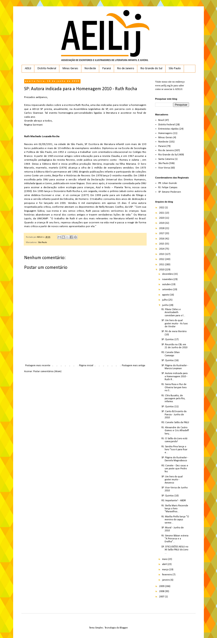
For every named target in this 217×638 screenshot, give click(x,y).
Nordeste (90, 68)
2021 (162, 213)
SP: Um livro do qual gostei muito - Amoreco (172, 479)
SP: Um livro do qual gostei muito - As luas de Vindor (174, 323)
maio (165, 559)
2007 (162, 596)
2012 (162, 259)
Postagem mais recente (37, 365)
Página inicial (86, 365)
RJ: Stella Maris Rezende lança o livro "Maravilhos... (174, 508)
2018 (162, 228)
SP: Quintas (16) (170, 360)
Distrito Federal (47, 68)
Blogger (124, 628)
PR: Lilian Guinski (167, 183)
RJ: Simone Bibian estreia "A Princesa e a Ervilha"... (174, 538)
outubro (166, 284)
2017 (162, 233)
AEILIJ (28, 68)
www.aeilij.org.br (164, 85)
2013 (162, 254)
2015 (162, 244)
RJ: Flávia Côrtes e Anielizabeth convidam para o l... (173, 312)
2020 (162, 218)
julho (165, 300)
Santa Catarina (166, 159)
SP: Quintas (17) (170, 339)
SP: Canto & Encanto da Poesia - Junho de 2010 (173, 414)
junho (165, 305)
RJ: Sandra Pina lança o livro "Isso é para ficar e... (174, 449)
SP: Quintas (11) (170, 406)
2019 (162, 223)
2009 (162, 586)
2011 (162, 264)
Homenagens (165, 133)
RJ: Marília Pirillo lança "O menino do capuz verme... (175, 519)
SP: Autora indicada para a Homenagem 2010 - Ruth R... (174, 376)
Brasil (161, 120)
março (165, 569)
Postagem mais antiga (133, 365)
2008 (162, 591)
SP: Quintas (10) (170, 495)
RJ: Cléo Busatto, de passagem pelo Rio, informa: (173, 398)
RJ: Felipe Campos (167, 187)
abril (164, 564)
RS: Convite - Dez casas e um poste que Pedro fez (174, 468)
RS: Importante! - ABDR (173, 500)
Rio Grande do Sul (151, 68)
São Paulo (175, 68)
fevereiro (167, 574)
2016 (162, 239)
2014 (162, 249)
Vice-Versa (164, 168)
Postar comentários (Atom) (47, 371)
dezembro (168, 274)
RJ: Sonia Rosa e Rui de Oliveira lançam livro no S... (173, 387)
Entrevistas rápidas (168, 129)
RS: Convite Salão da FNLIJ (175, 422)
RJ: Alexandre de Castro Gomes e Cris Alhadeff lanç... (175, 430)
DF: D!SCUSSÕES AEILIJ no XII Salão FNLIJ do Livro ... (174, 549)
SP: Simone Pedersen (169, 192)
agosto (166, 295)
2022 (162, 207)
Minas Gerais (70, 68)
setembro (167, 289)
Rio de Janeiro (125, 68)
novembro (167, 279)
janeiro (166, 580)
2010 (162, 269)
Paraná (106, 68)
